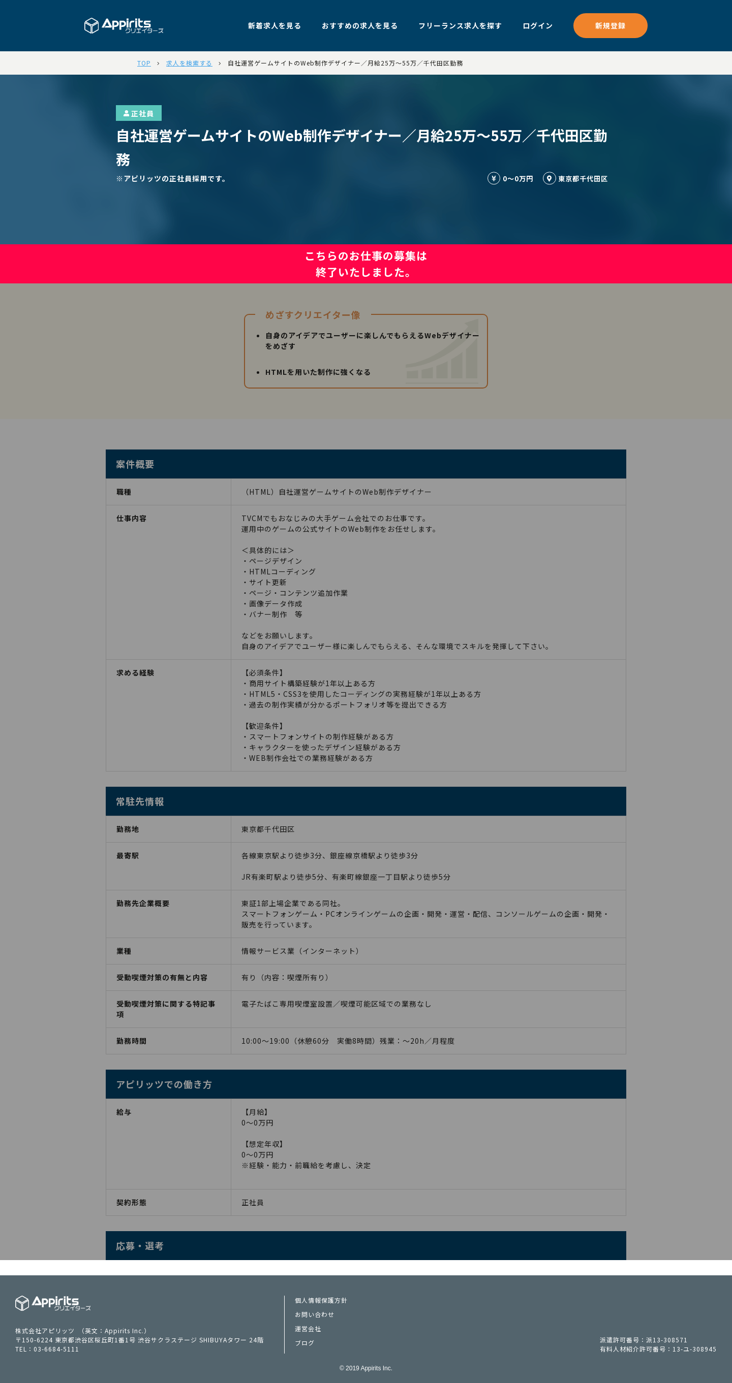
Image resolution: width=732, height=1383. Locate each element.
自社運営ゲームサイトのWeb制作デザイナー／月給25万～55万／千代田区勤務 (345, 62)
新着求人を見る (274, 25)
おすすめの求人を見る (360, 25)
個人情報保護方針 (321, 1300)
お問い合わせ (314, 1314)
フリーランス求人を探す (460, 25)
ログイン (538, 25)
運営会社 (308, 1328)
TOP (144, 62)
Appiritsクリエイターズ (53, 1303)
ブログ (305, 1342)
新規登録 (610, 25)
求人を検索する (189, 62)
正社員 (139, 113)
